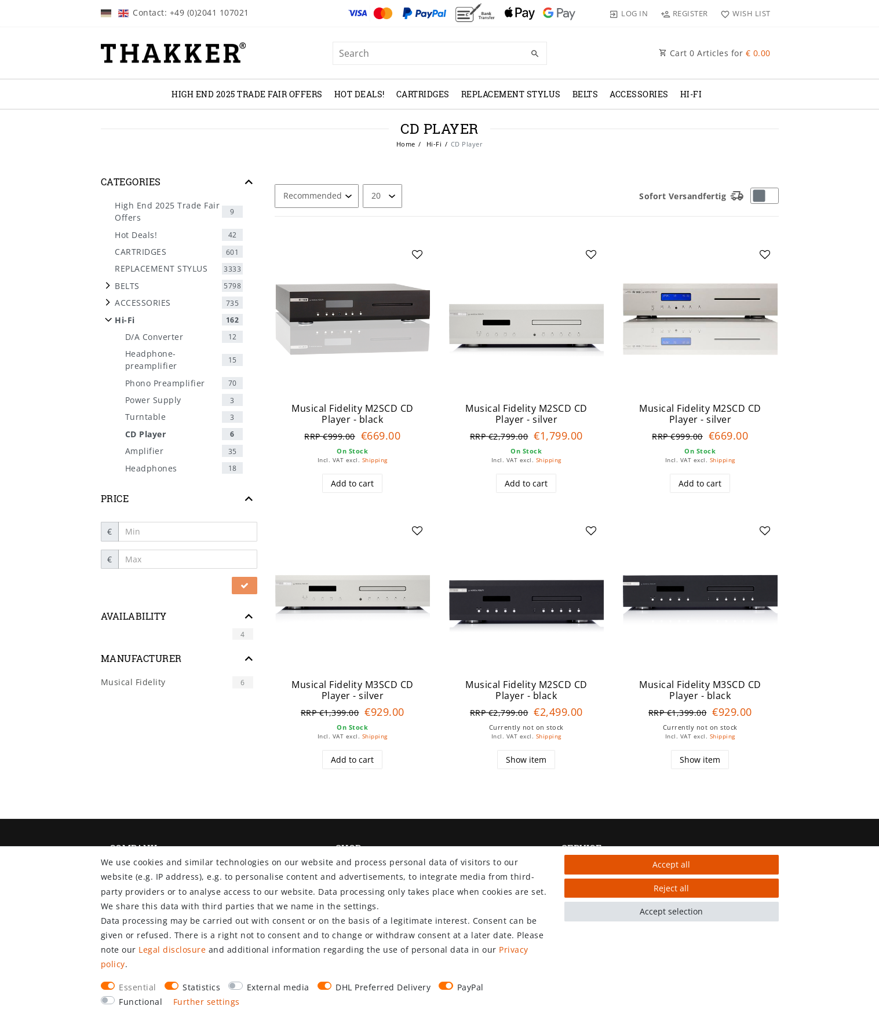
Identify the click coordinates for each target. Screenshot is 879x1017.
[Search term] (440, 53)
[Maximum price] (187, 559)
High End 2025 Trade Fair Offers (247, 94)
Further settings (206, 1001)
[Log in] (628, 13)
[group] (353, 319)
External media (278, 987)
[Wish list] (743, 13)
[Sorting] (317, 196)
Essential (137, 987)
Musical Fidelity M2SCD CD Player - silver (526, 414)
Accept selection (671, 911)
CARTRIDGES (423, 94)
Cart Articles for (715, 52)
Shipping (375, 460)
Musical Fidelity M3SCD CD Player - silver (352, 690)
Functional (140, 1001)
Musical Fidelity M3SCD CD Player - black (700, 690)
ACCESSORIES (639, 94)
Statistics (201, 987)
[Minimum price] (187, 532)
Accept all (671, 864)
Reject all (671, 888)
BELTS (585, 94)
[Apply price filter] (244, 585)
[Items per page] (382, 196)
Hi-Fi (691, 94)
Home (405, 144)
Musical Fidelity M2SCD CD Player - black (352, 414)
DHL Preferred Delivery (383, 987)
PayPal (470, 987)
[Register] (684, 13)
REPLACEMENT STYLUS (511, 94)
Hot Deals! (359, 94)
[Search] (535, 53)
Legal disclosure (172, 949)
